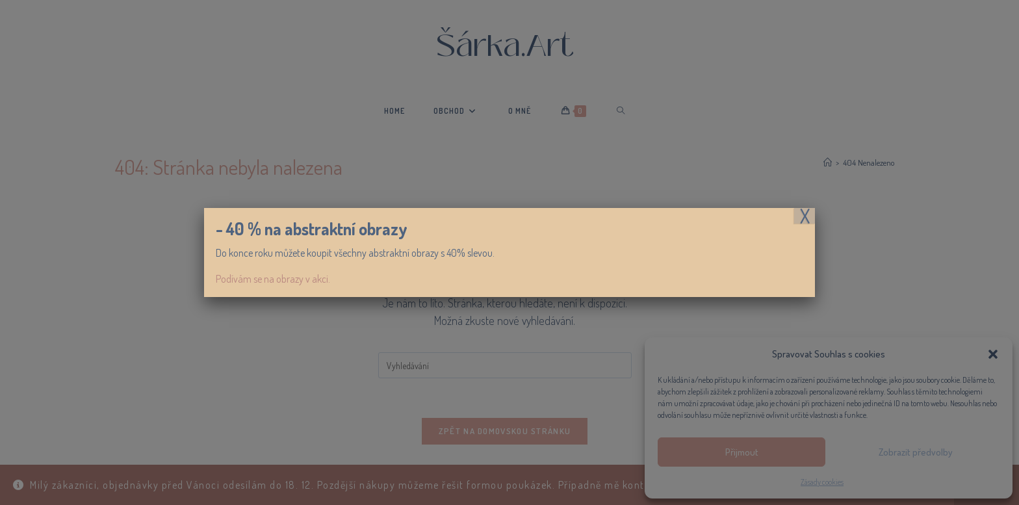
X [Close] (805, 216)
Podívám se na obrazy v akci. (273, 278)
